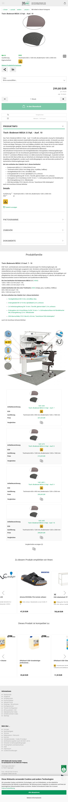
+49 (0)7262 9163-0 (11, 772)
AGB (5, 747)
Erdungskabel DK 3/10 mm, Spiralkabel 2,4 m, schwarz (26, 303)
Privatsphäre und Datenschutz (14, 745)
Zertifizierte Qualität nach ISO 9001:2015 (17, 741)
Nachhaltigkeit (8, 731)
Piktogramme (10, 219)
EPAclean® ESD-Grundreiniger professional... (30, 662)
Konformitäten (8, 700)
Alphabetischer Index (10, 712)
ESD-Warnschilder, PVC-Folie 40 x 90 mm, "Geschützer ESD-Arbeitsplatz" (31, 316)
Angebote (7, 696)
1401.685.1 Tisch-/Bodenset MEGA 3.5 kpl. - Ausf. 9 (41, 483)
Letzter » (27, 9)
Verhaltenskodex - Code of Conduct (15, 739)
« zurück (12, 9)
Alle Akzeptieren (34, 792)
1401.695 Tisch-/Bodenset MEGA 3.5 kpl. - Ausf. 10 (41, 522)
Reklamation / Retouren (11, 735)
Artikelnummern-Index (11, 714)
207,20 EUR (41, 418)
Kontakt (6, 729)
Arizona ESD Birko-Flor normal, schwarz (33, 597)
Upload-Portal (8, 702)
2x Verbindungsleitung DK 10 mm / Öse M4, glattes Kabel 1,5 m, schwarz (31, 306)
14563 (35, 280)
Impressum (7, 749)
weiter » (19, 9)
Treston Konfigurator (10, 708)
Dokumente (9, 240)
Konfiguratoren (9, 706)
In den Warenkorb (31, 106)
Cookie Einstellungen (10, 750)
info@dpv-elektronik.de (9, 773)
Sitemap (6, 716)
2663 (33, 288)
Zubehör (8, 230)
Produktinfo (10, 126)
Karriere (6, 737)
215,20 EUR (41, 456)
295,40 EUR (41, 494)
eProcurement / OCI (10, 710)
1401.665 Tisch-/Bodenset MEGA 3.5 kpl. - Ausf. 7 (41, 407)
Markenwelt (7, 694)
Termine (6, 733)
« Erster (5, 9)
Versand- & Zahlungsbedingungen (15, 743)
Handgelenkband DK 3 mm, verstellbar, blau (22, 299)
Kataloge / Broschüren (11, 704)
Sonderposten (8, 698)
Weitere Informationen (34, 798)
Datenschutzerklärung (8, 788)
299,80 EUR (41, 533)
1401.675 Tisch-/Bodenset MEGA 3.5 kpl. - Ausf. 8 (41, 445)
